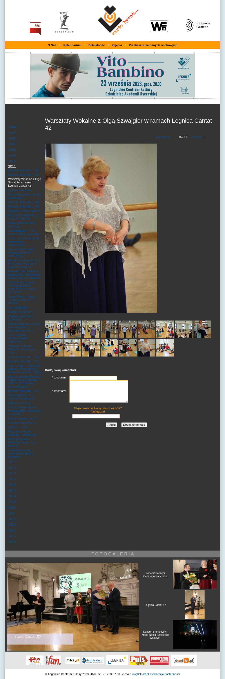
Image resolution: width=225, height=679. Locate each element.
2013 (12, 467)
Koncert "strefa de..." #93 (23, 206)
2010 (12, 161)
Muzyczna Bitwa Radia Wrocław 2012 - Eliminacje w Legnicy (24, 411)
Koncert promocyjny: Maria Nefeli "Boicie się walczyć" (155, 634)
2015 (12, 479)
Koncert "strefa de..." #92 (23, 202)
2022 (12, 519)
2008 (12, 150)
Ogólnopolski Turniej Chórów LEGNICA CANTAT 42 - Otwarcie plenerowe (22, 287)
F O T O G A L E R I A (112, 553)
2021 (12, 513)
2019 (12, 501)
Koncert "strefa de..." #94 (23, 356)
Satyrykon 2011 (18, 307)
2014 (12, 473)
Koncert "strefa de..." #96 (23, 391)
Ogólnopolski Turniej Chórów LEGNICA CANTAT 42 (21, 253)
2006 (12, 138)
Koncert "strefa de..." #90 (23, 170)
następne (195, 137)
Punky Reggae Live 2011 (24, 418)
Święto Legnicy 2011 (21, 311)
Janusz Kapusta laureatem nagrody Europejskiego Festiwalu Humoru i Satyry (25, 369)
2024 (12, 530)
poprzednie (163, 137)
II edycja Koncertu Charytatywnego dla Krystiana (20, 453)
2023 (12, 524)
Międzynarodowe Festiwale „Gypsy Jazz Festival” (22, 442)
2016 (12, 484)
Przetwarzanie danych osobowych (153, 45)
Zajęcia (117, 45)
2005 (12, 132)
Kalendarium (72, 45)
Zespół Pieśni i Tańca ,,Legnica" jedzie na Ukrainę (21, 300)
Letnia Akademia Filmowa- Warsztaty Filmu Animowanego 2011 (24, 327)
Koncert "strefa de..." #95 (23, 361)
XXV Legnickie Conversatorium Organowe (18, 338)
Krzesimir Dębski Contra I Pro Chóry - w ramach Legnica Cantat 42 (24, 263)
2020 (12, 507)
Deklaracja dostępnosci (165, 674)
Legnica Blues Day (20, 190)
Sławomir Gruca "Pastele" (24, 211)
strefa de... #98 (17, 427)
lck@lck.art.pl (140, 674)
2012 (12, 461)
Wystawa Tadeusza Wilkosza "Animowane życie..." (22, 349)
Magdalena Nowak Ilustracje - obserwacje (22, 433)
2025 (12, 536)
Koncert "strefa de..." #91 (23, 174)
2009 (12, 155)
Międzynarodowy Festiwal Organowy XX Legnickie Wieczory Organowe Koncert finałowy (24, 381)
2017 (12, 490)
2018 (12, 496)
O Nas (52, 45)
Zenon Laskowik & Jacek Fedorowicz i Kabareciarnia (23, 242)
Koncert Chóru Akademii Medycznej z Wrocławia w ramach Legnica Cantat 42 (24, 274)
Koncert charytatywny (21, 422)
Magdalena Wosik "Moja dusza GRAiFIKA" (23, 217)
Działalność (97, 45)
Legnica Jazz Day (19, 403)
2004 (12, 127)
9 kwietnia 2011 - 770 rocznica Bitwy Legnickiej (23, 232)
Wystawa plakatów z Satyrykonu (21, 318)
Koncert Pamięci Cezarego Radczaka (155, 575)
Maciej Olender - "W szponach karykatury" (21, 397)
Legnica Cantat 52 (155, 605)
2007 (12, 144)
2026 (12, 541)
